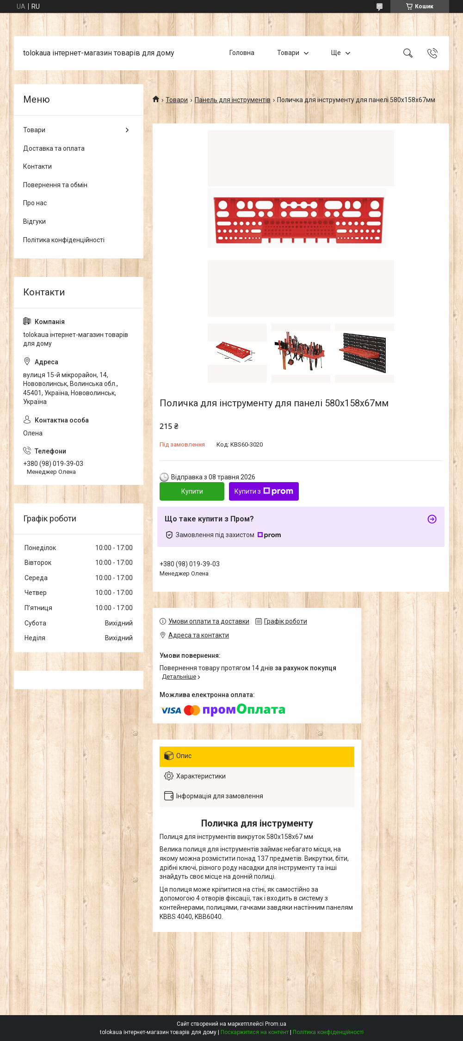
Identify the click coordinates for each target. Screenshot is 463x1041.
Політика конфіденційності (64, 240)
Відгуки (34, 221)
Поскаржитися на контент (255, 1032)
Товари (288, 52)
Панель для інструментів (233, 100)
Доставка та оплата (54, 148)
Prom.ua (275, 1024)
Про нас (35, 203)
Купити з (264, 491)
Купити (192, 491)
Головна (241, 52)
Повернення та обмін (55, 185)
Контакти (37, 166)
